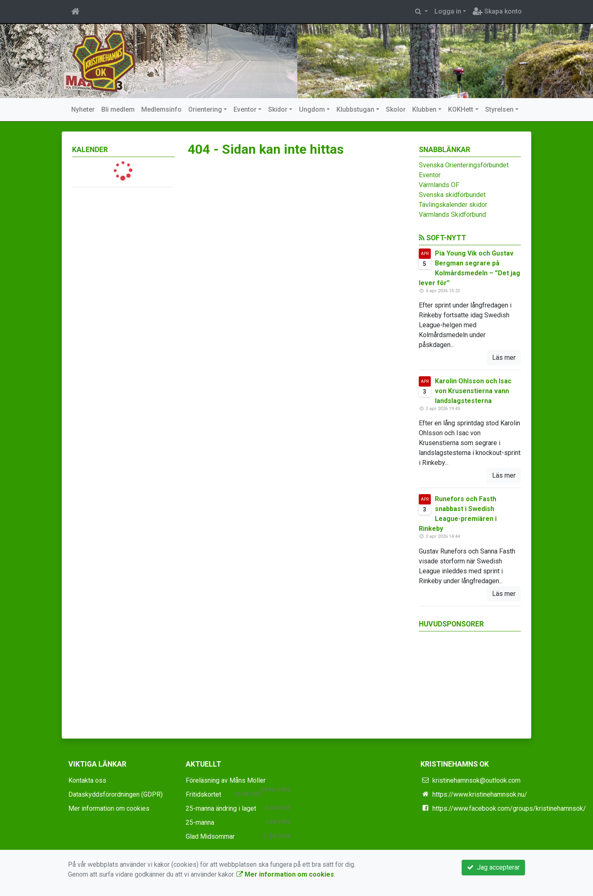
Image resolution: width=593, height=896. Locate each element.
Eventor (245, 109)
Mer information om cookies (108, 808)
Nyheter (83, 109)
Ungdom (312, 109)
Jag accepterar (493, 867)
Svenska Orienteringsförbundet (464, 165)
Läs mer (504, 357)
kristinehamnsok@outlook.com (476, 780)
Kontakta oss (87, 780)
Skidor (277, 109)
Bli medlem (118, 109)
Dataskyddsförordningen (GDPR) (115, 794)
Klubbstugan (355, 109)
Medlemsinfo (161, 109)
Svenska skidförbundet (452, 195)
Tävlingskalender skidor (453, 205)
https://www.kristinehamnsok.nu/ (479, 794)
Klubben (424, 109)
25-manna (200, 822)
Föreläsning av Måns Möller (226, 780)
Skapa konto (497, 11)
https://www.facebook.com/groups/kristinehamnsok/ (509, 808)
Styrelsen (499, 109)
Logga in (447, 11)
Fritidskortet (203, 794)
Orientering (205, 109)
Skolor (396, 109)
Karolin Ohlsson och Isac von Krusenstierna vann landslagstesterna (473, 391)
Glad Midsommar (210, 836)
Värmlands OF (439, 185)
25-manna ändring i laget (221, 808)
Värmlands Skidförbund (452, 214)
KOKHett (460, 109)
